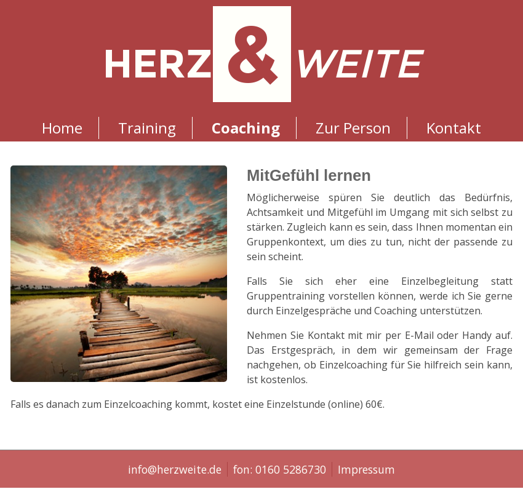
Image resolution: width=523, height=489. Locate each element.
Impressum (366, 469)
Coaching (246, 127)
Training (147, 127)
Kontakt (453, 127)
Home (62, 127)
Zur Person (353, 127)
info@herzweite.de (175, 469)
